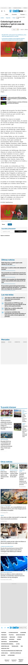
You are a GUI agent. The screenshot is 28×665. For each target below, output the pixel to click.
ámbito (2, 17)
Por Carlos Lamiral (4, 553)
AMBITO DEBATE (21, 660)
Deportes (8, 17)
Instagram (8, 627)
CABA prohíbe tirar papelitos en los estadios (24, 418)
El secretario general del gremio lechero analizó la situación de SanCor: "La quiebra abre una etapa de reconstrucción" (13, 287)
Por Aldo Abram (4, 521)
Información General (7, 644)
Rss (22, 646)
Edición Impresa (13, 641)
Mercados (4, 637)
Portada (3, 632)
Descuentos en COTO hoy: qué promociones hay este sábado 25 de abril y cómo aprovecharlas (15, 304)
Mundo (19, 639)
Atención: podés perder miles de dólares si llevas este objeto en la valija (13, 542)
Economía (14, 14)
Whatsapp (18, 627)
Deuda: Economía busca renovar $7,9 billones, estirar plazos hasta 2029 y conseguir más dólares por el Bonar (12, 549)
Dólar (7, 14)
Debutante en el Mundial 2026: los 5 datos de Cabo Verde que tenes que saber (24, 431)
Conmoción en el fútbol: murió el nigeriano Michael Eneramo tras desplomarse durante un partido (13, 39)
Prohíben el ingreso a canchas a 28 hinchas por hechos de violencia (17, 102)
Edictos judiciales (15, 653)
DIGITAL (7, 660)
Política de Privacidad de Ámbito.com (11, 650)
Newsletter (25, 14)
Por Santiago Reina (4, 512)
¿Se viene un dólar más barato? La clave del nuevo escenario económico (15, 299)
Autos (18, 644)
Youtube (14, 627)
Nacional (11, 639)
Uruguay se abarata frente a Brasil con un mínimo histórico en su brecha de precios (23, 478)
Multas (3, 655)
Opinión (19, 637)
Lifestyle (4, 639)
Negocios (12, 637)
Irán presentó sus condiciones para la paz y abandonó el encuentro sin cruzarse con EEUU (13, 274)
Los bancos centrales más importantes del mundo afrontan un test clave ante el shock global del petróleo (15, 314)
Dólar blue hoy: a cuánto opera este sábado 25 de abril (11, 263)
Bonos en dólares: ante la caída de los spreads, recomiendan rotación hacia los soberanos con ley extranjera (12, 575)
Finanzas (22, 14)
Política (11, 634)
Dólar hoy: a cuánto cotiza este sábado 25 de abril (13, 268)
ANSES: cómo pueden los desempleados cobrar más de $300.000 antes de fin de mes (13, 281)
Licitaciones (11, 655)
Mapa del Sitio (5, 648)
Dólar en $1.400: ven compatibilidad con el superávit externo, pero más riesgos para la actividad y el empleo (13, 508)
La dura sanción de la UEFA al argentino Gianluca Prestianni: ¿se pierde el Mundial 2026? (17, 98)
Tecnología (15, 646)
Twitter (2, 627)
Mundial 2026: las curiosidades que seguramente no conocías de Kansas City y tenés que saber (6, 445)
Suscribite (20, 231)
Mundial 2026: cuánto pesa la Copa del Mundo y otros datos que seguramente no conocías (14, 35)
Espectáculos (5, 646)
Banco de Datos (20, 634)
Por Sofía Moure (22, 486)
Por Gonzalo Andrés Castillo (6, 579)
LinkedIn (11, 627)
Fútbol (13, 17)
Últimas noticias (13, 632)
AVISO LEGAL (4, 653)
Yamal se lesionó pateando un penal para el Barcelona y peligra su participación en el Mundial (6, 425)
